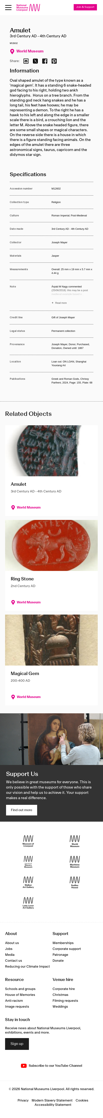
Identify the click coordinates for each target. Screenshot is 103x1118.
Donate (58, 960)
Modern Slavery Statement (52, 1100)
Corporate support (67, 949)
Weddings (60, 1006)
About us (12, 943)
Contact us (13, 960)
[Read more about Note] (72, 295)
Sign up (17, 1044)
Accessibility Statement (53, 1105)
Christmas (60, 995)
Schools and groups (20, 989)
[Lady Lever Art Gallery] (28, 903)
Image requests (17, 1006)
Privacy (23, 1100)
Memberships (63, 943)
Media (9, 955)
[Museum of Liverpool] (28, 841)
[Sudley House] (75, 882)
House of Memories (20, 995)
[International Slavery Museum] (28, 861)
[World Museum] (75, 841)
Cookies (82, 1100)
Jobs (9, 949)
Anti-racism (14, 1001)
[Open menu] (8, 7)
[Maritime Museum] (75, 861)
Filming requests (65, 1001)
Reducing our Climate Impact (27, 966)
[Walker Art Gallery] (28, 882)
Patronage (60, 955)
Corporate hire (64, 989)
